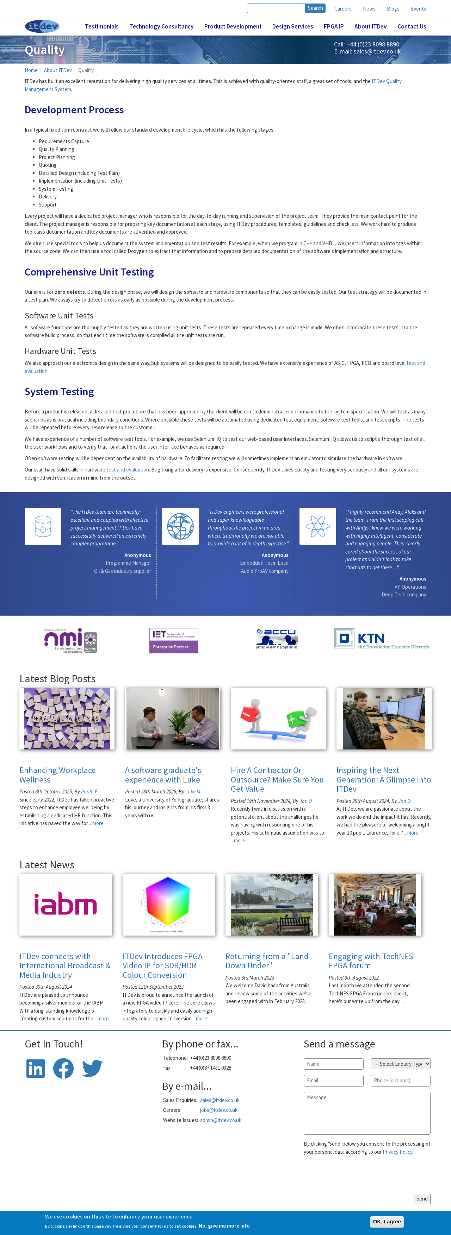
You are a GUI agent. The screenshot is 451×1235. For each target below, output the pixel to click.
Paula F (89, 791)
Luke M (192, 791)
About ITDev (370, 26)
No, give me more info (224, 1225)
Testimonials (102, 26)
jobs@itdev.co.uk (218, 1110)
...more (96, 823)
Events (418, 8)
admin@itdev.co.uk (220, 1120)
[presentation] (357, 1175)
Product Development (233, 26)
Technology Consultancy (161, 26)
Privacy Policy (397, 1151)
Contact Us (411, 26)
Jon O (305, 801)
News (369, 8)
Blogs (393, 8)
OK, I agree (387, 1221)
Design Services (292, 26)
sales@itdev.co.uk (377, 51)
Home (31, 70)
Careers (343, 8)
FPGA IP (334, 26)
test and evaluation (127, 469)
